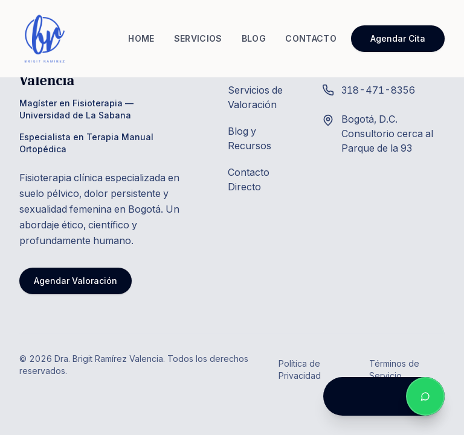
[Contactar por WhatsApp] (425, 396)
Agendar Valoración (75, 281)
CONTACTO (311, 38)
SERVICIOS (198, 38)
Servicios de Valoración (255, 97)
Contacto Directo (248, 179)
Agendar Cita (397, 38)
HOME (141, 38)
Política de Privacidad (300, 369)
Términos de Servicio (394, 369)
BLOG (254, 38)
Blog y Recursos (249, 138)
